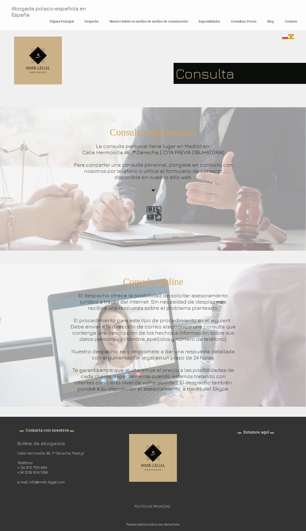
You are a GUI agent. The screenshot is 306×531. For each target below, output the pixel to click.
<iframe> (256, 458)
